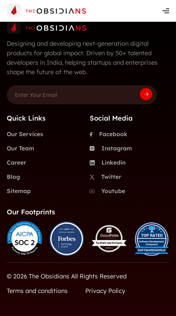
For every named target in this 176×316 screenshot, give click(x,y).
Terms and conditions (37, 291)
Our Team (20, 148)
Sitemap (19, 190)
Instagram (111, 148)
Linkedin (108, 162)
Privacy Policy (105, 291)
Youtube (107, 191)
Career (16, 162)
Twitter (105, 177)
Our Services (25, 134)
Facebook (108, 134)
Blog (13, 176)
